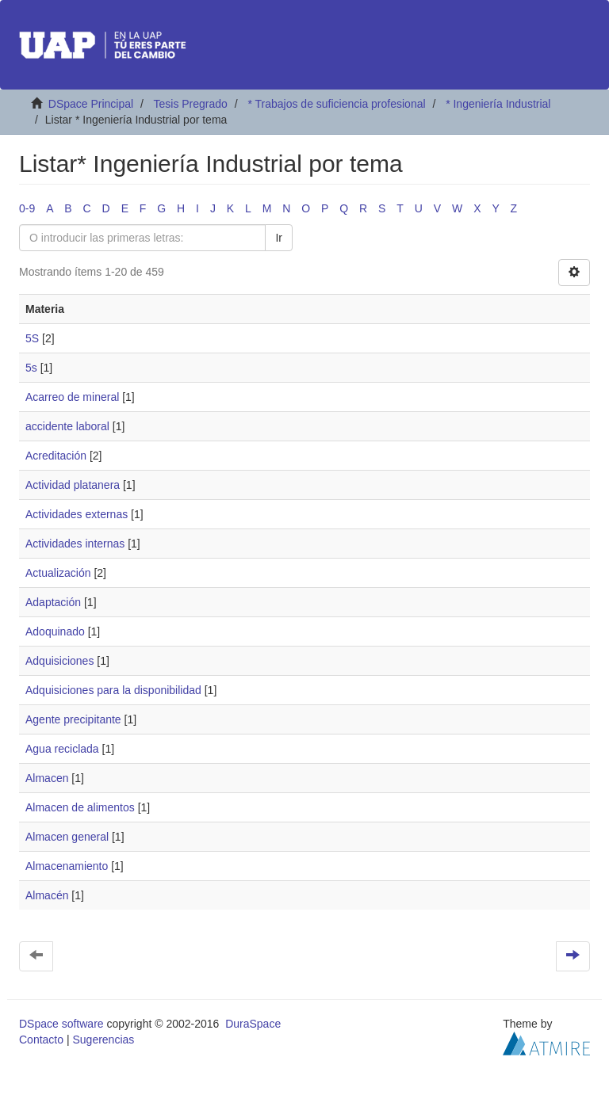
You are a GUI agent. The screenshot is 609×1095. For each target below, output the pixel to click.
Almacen (46, 778)
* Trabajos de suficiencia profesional (336, 103)
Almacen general (67, 836)
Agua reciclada (62, 748)
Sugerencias (103, 1039)
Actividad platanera (72, 485)
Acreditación (55, 455)
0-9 (27, 208)
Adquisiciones (59, 660)
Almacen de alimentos (80, 807)
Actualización (58, 573)
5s (31, 367)
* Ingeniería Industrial (498, 103)
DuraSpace (253, 1023)
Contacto (41, 1039)
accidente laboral (67, 426)
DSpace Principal (90, 103)
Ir (278, 237)
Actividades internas (74, 543)
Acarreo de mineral (72, 397)
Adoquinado (55, 631)
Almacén (46, 895)
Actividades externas (76, 514)
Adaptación (53, 602)
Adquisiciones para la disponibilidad (113, 690)
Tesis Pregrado (190, 103)
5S (32, 338)
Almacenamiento (66, 866)
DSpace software (61, 1023)
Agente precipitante (73, 719)
